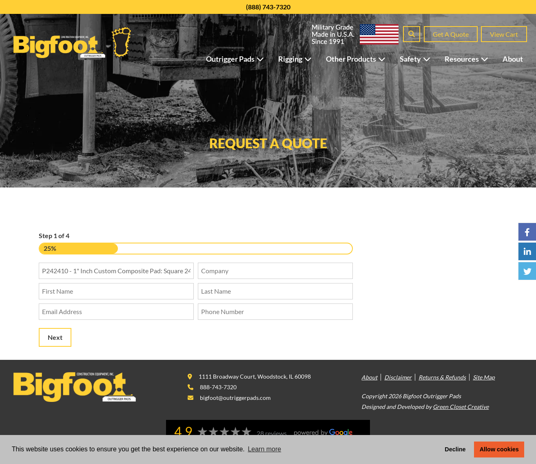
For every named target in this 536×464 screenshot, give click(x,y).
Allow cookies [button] (499, 449)
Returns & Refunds (442, 377)
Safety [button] (419, 59)
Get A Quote (451, 34)
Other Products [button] (360, 59)
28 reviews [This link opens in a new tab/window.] (272, 433)
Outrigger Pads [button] (239, 59)
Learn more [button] (264, 449)
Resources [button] (470, 59)
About (513, 58)
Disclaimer (398, 377)
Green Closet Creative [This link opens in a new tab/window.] (461, 406)
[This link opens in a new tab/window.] (249, 376)
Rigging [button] (299, 59)
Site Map (484, 377)
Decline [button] (455, 449)
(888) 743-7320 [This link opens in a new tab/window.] (268, 7)
